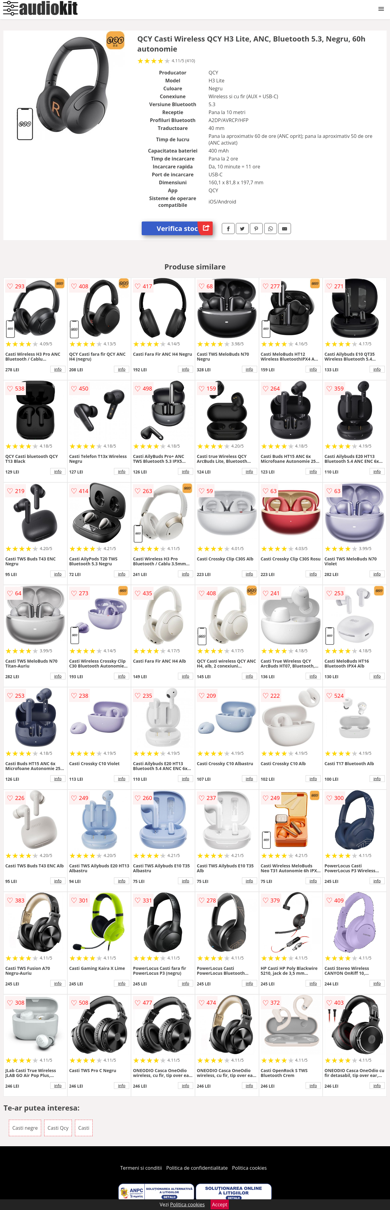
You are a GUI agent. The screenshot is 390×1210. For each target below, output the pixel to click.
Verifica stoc (185, 228)
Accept (219, 1204)
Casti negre (25, 1128)
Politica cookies (249, 1168)
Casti (83, 1128)
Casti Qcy (58, 1128)
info (58, 369)
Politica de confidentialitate (197, 1168)
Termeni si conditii (141, 1168)
